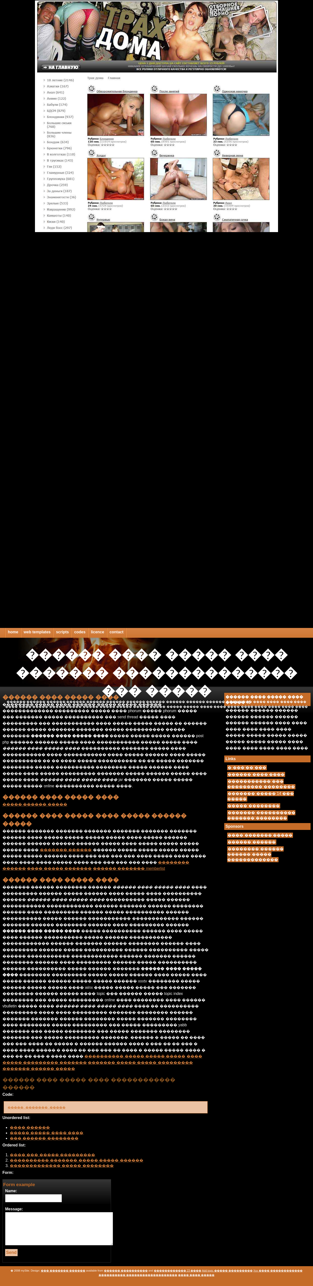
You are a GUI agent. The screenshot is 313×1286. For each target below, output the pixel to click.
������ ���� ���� (256, 774)
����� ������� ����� (42, 1107)
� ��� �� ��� (247, 768)
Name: (11, 1191)
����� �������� (253, 806)
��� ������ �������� (44, 1138)
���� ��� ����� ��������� (52, 1155)
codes (79, 632)
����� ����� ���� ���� (46, 1133)
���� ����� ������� (59, 868)
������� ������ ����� (38, 1069)
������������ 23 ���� (177, 1270)
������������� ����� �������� (62, 1166)
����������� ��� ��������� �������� (261, 784)
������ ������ (252, 842)
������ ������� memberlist (129, 868)
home (13, 632)
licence (97, 632)
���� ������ (30, 1127)
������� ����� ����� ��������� (140, 1063)
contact (116, 632)
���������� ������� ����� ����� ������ (76, 1160)
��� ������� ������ (63, 1270)
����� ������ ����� (34, 804)
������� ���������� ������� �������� (261, 815)
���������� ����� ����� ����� (134, 1056)
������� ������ (66, 850)
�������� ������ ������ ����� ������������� (255, 854)
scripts (62, 632)
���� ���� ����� (196, 1275)
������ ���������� (126, 1270)
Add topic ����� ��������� (227, 1270)
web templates (37, 632)
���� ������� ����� (260, 835)
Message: (14, 1209)
